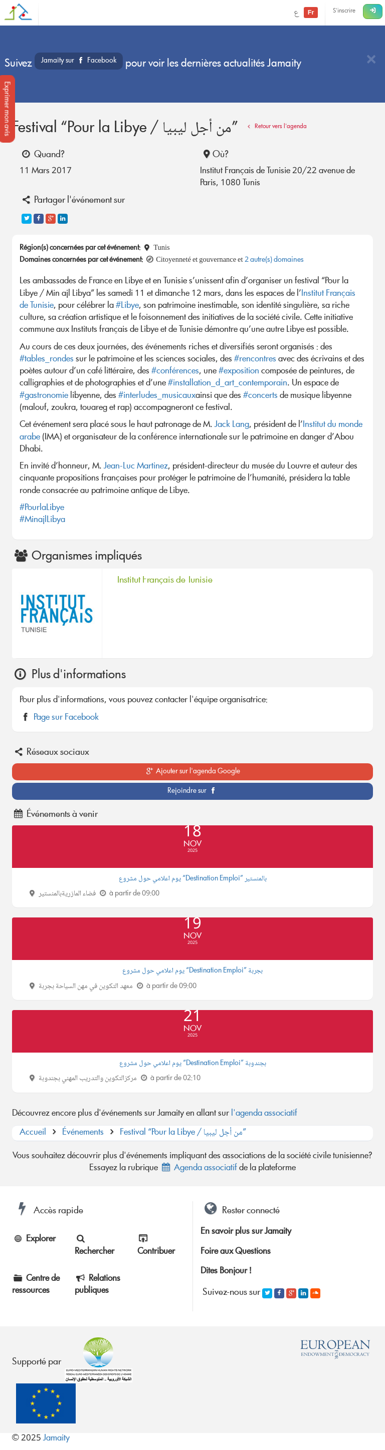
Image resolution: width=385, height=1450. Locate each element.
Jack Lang (232, 425)
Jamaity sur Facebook (78, 61)
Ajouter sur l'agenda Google (193, 772)
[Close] (370, 60)
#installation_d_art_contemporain (227, 383)
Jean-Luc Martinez (136, 466)
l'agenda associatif (264, 1114)
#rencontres (255, 359)
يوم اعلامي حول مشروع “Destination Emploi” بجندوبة (192, 1064)
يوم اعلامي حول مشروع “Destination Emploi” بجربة (192, 971)
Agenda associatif (198, 1168)
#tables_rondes (47, 359)
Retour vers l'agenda (276, 127)
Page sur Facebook (66, 718)
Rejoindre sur (192, 791)
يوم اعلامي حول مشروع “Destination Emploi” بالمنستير (193, 879)
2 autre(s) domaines (274, 260)
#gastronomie (44, 396)
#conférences (175, 371)
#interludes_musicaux (157, 396)
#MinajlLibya (42, 520)
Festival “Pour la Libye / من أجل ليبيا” (183, 1133)
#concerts (260, 396)
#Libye (127, 306)
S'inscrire (344, 11)
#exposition (239, 371)
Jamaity (56, 1438)
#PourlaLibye (42, 508)
